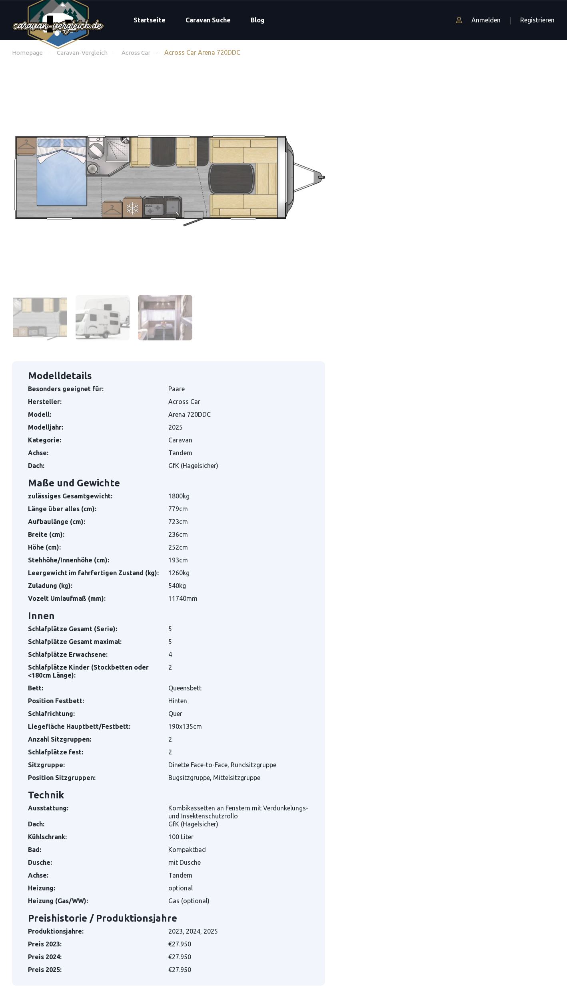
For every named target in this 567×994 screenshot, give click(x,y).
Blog (258, 20)
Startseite (150, 20)
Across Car (140, 52)
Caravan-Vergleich (83, 52)
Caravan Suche (208, 20)
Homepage (27, 52)
